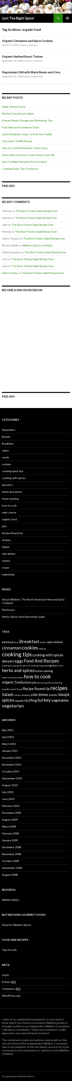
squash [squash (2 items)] (19, 700)
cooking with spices (14, 478)
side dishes (8, 553)
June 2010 (8, 799)
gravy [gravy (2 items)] (53, 665)
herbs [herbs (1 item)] (60, 665)
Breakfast (8, 443)
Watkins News (10, 899)
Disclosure (8, 609)
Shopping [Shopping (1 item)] (26, 695)
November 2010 (11, 764)
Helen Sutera (10, 273)
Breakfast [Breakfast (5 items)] (29, 641)
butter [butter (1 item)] (43, 642)
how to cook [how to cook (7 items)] (37, 676)
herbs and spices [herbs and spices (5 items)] (18, 670)
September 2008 (12, 867)
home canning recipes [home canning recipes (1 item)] (12, 677)
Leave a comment (29, 45)
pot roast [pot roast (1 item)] (41, 682)
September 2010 (12, 778)
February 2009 (10, 833)
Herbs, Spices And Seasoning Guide (23, 616)
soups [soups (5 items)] (64, 694)
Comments (11, 989)
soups (5, 567)
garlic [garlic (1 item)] (19, 665)
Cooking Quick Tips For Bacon (20, 168)
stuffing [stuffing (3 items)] (30, 700)
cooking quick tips (12, 471)
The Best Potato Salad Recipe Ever (37, 211)
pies (4, 526)
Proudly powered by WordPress (18, 1076)
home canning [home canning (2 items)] (44, 671)
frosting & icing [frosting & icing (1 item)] (9, 665)
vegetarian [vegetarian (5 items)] (13, 705)
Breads (6, 436)
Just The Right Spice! (18, 18)
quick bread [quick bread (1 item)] (16, 689)
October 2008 (10, 861)
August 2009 (10, 819)
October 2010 (10, 771)
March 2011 (9, 743)
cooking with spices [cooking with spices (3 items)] (47, 655)
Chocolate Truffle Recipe (17, 141)
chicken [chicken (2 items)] (58, 642)
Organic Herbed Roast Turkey (22, 56)
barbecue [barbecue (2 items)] (8, 642)
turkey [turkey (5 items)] (44, 700)
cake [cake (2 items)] (50, 642)
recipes (6, 540)
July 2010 (7, 792)
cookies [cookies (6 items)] (30, 647)
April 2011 (8, 737)
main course (9, 512)
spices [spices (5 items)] (8, 700)
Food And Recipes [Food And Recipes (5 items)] (41, 660)
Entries (9, 982)
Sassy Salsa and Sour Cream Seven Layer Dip (28, 154)
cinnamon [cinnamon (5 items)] (11, 647)
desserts (7, 484)
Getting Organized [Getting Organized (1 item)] (40, 665)
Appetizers (8, 429)
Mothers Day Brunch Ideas (18, 113)
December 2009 (11, 812)
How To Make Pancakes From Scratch (24, 161)
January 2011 (10, 750)
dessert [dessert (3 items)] (8, 661)
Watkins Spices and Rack (37, 245)
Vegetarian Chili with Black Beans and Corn (31, 72)
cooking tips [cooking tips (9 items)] (17, 654)
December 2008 (11, 847)
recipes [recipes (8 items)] (58, 688)
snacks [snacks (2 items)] (53, 694)
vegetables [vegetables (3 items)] (60, 700)
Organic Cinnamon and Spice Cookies (27, 40)
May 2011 (8, 730)
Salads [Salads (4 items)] (8, 694)
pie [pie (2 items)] (34, 682)
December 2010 (11, 757)
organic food (9, 519)
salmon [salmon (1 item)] (17, 695)
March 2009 (9, 826)
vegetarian (8, 574)
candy (5, 457)
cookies (6, 464)
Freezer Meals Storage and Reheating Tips (27, 120)
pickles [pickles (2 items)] (27, 682)
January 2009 (10, 840)
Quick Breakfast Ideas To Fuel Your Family (27, 134)
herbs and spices (12, 491)
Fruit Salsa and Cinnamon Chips (20, 127)
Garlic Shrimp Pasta (13, 106)
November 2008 (11, 854)
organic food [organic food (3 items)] (12, 682)
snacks (6, 560)
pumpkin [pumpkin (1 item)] (6, 689)
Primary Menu (67, 18)
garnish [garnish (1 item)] (26, 665)
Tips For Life (9, 949)
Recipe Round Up (12, 533)
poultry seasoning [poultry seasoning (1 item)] (53, 682)
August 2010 (10, 785)
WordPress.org (11, 995)
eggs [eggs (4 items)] (19, 660)
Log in (5, 975)
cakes (5, 450)
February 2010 (10, 805)
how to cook (9, 505)
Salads (6, 546)
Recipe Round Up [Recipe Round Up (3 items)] (36, 689)
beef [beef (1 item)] (16, 642)
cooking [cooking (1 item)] (42, 648)
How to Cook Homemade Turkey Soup (25, 148)
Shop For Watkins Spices (16, 924)
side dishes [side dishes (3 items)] (39, 694)
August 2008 (10, 874)
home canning (10, 498)
